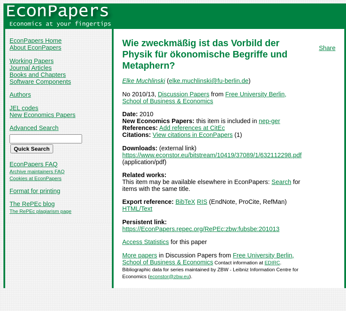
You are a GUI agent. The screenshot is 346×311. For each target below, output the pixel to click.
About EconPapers (35, 47)
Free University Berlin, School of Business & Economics (204, 98)
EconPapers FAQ (33, 164)
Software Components (40, 81)
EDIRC (272, 262)
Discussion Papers (183, 94)
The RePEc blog (32, 203)
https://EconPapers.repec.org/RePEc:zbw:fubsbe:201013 (200, 228)
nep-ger (269, 120)
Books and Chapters (38, 74)
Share (327, 47)
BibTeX (185, 201)
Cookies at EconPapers (35, 178)
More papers (139, 255)
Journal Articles (31, 67)
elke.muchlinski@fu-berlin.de (208, 80)
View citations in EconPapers (192, 134)
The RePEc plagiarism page (40, 211)
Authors (20, 94)
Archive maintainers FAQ (37, 171)
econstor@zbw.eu (169, 276)
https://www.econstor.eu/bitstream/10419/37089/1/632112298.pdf (212, 155)
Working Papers (32, 60)
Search (282, 181)
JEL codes (24, 108)
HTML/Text (137, 208)
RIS (202, 201)
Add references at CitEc (192, 127)
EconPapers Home (36, 40)
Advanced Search (34, 127)
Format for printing (35, 190)
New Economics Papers (43, 114)
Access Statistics (145, 241)
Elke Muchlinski (143, 80)
